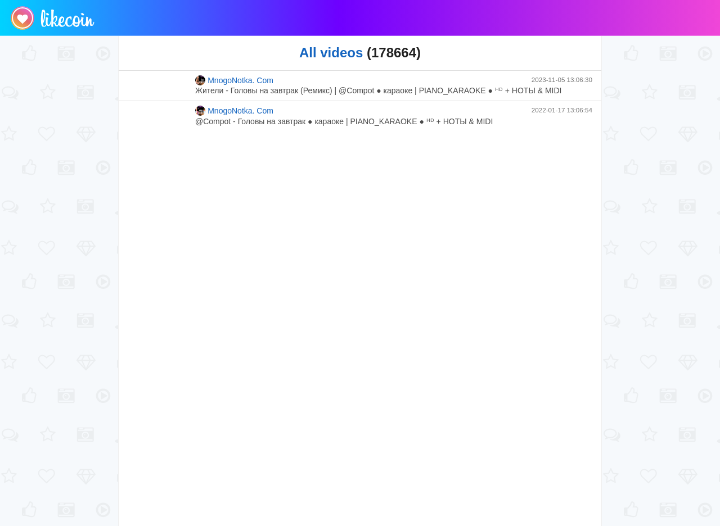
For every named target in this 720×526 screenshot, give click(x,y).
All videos (331, 52)
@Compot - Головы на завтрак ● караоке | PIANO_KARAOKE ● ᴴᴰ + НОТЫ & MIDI (344, 121)
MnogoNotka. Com (234, 80)
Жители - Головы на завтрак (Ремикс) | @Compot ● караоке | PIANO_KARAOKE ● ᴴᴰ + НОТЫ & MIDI (378, 90)
